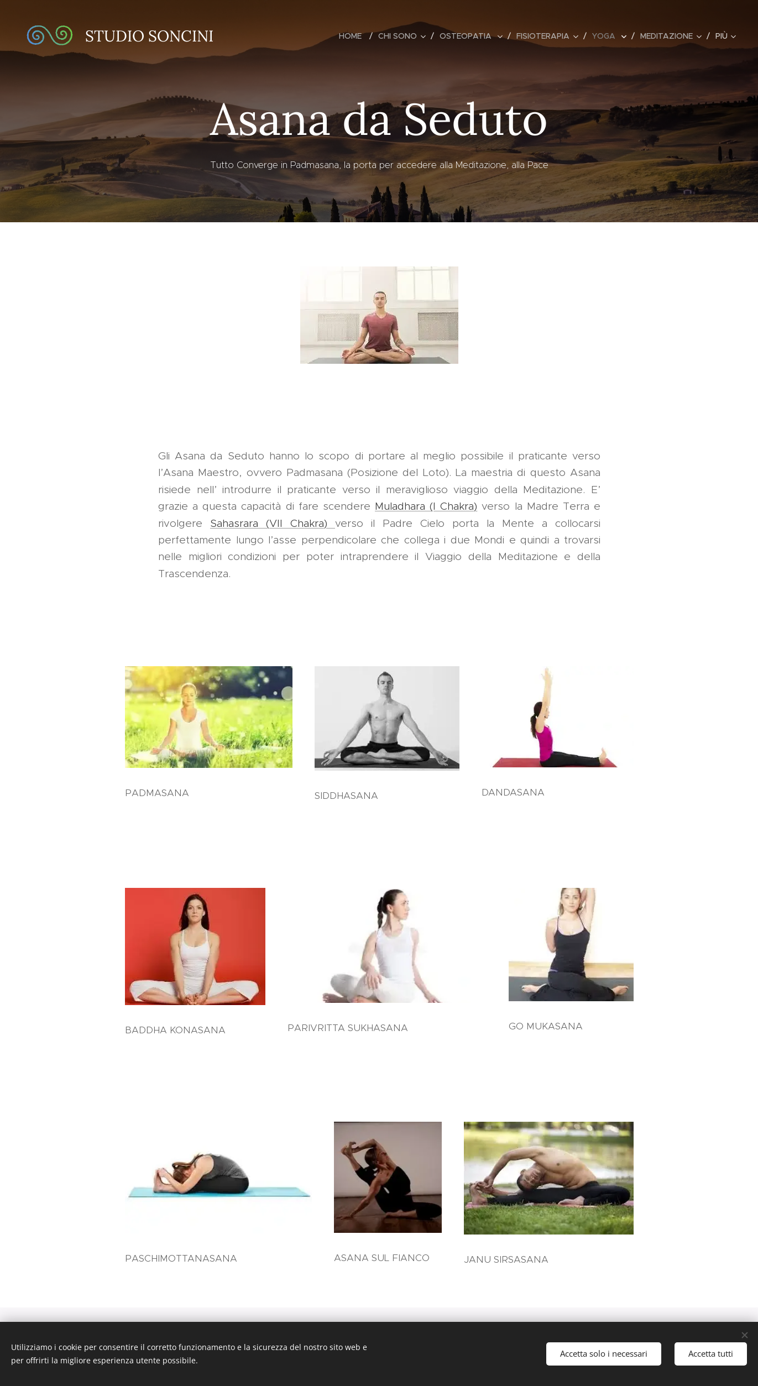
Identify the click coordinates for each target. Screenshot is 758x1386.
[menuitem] (354, 36)
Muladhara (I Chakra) (426, 506)
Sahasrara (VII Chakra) (272, 523)
